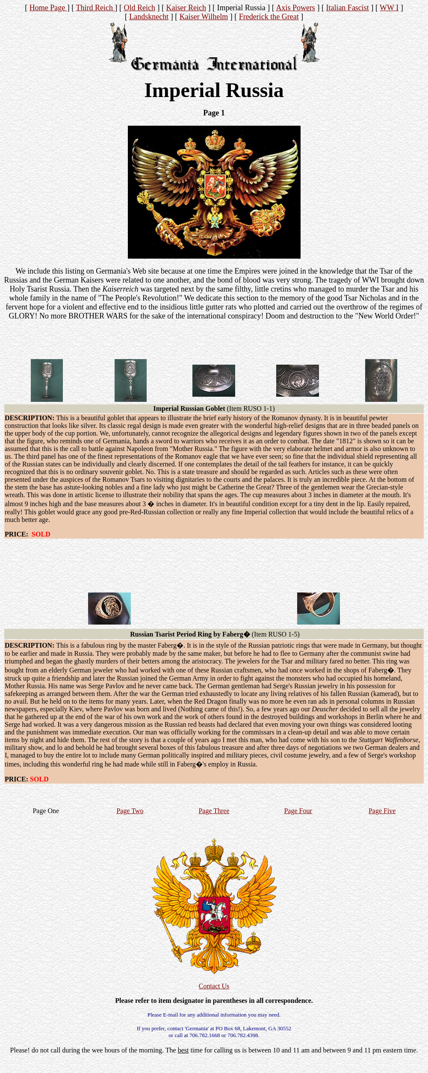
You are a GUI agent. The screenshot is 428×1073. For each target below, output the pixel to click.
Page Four (298, 810)
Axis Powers (295, 7)
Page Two (129, 810)
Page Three (213, 810)
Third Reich (95, 7)
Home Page (48, 7)
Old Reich (139, 7)
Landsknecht (148, 16)
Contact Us (214, 986)
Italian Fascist (347, 7)
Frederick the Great (269, 16)
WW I (389, 7)
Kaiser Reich (186, 7)
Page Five (382, 810)
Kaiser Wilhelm (204, 16)
